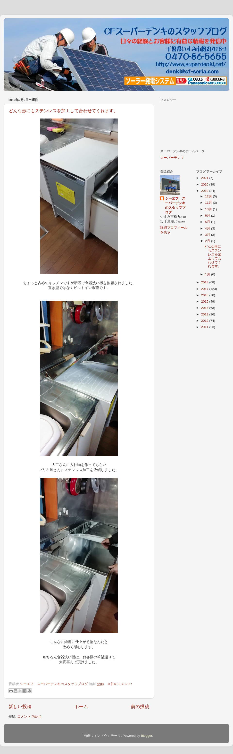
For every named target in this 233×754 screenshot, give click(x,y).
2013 (205, 314)
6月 (208, 215)
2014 (205, 308)
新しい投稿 (20, 706)
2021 (205, 178)
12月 (209, 196)
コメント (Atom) (29, 716)
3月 (208, 235)
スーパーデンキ (172, 158)
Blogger (146, 735)
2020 (205, 184)
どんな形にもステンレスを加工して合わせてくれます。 (63, 110)
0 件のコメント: (120, 684)
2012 (205, 320)
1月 (208, 274)
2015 (205, 301)
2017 (205, 289)
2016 (205, 295)
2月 (208, 241)
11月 (209, 202)
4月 (208, 228)
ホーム (81, 706)
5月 (208, 222)
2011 (205, 327)
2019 (205, 191)
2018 (205, 282)
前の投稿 (140, 706)
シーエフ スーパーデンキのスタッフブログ (175, 205)
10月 (209, 209)
